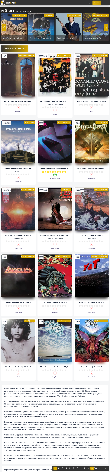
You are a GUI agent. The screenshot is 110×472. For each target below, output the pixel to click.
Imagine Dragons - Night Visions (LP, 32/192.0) (21, 167)
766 (95, 468)
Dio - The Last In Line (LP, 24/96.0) (18, 234)
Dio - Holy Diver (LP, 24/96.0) (91, 234)
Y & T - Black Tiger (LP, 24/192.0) (55, 301)
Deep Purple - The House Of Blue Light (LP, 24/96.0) (23, 100)
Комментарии (34, 468)
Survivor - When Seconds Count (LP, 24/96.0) (57, 167)
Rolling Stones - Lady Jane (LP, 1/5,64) (91, 100)
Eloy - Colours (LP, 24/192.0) (91, 365)
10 (28, 103)
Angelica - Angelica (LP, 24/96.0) (18, 301)
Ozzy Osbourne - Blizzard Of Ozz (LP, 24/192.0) (58, 234)
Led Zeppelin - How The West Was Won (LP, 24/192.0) (60, 100)
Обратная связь (21, 468)
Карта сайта (9, 468)
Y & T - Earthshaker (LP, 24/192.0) (91, 301)
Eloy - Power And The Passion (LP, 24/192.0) (57, 365)
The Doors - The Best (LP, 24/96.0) (18, 365)
